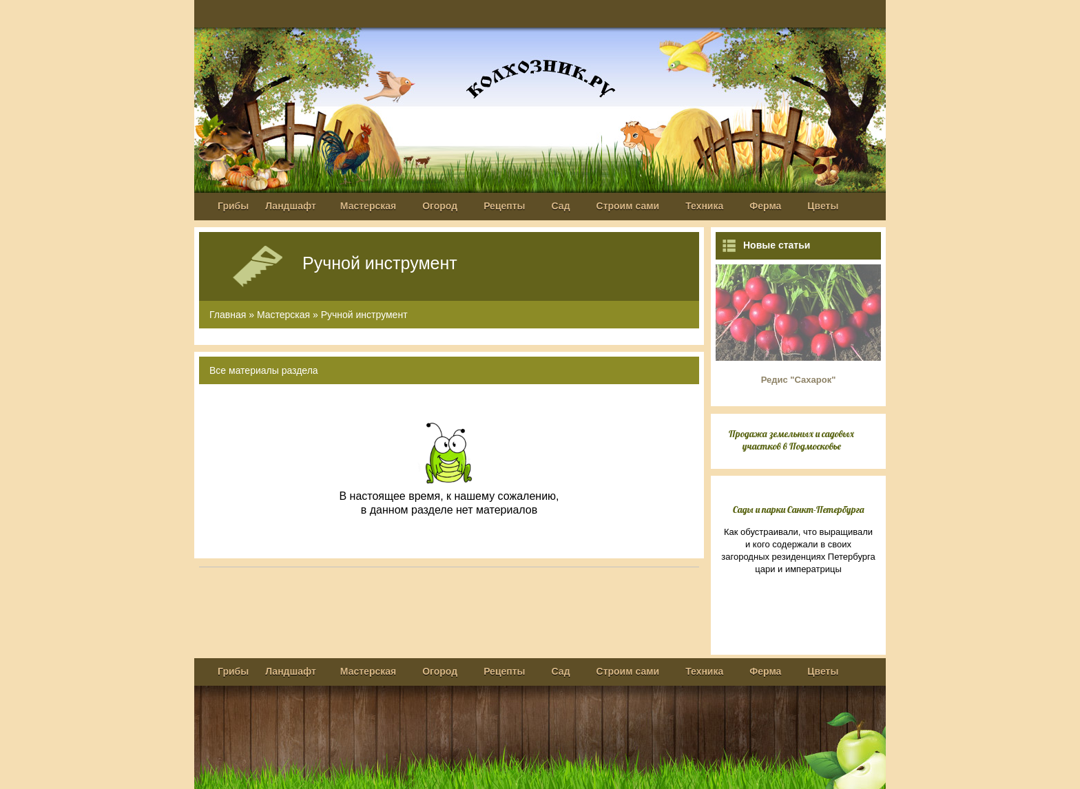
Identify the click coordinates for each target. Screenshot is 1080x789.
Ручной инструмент (364, 314)
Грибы (233, 205)
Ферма (765, 205)
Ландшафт (290, 205)
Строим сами (628, 205)
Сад (561, 205)
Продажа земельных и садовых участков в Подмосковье (791, 440)
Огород (439, 205)
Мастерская (368, 205)
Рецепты (504, 205)
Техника (704, 205)
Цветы (822, 205)
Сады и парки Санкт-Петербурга (798, 509)
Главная (227, 314)
